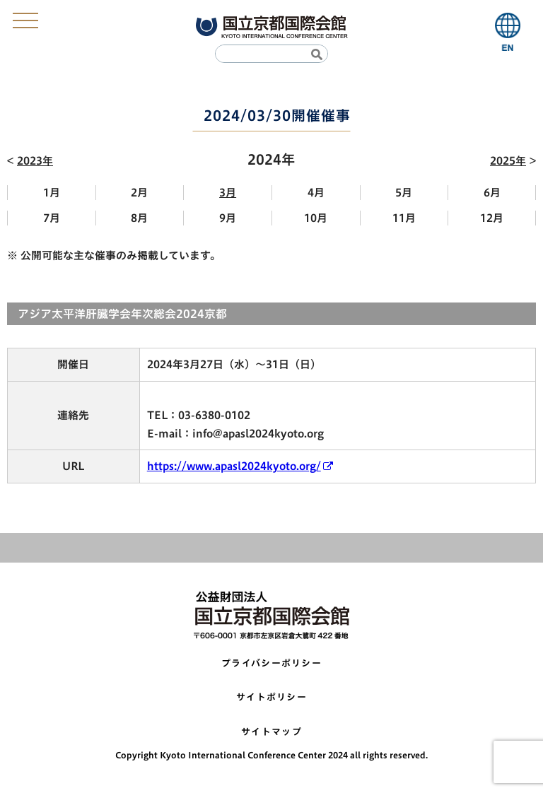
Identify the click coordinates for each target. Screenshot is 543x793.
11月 (404, 218)
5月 (403, 192)
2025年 (508, 160)
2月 (139, 192)
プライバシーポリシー (271, 663)
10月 (315, 218)
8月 (139, 218)
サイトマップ (271, 731)
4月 (316, 192)
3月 (227, 192)
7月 (51, 218)
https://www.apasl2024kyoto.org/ (234, 466)
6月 (492, 192)
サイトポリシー (271, 697)
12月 (491, 218)
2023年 (35, 160)
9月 (227, 218)
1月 (51, 192)
